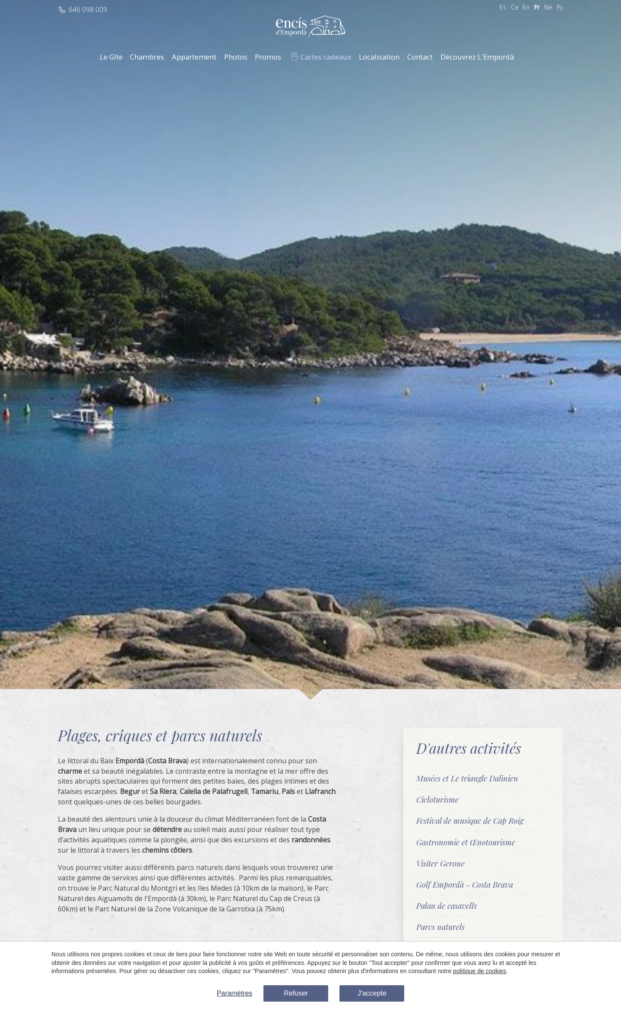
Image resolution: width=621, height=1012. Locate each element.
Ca (514, 7)
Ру (560, 7)
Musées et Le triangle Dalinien (467, 778)
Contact (420, 57)
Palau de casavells (446, 905)
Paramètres (235, 993)
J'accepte (372, 993)
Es (503, 7)
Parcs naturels (440, 926)
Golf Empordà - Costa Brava (464, 884)
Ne (548, 7)
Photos (235, 57)
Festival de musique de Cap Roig (469, 820)
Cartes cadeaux (326, 57)
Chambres (147, 57)
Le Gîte (111, 57)
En (526, 7)
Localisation (379, 57)
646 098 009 (88, 9)
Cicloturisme (437, 799)
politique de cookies (479, 971)
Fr (537, 7)
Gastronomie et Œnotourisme (465, 842)
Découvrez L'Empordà (477, 57)
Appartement (194, 57)
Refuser (296, 993)
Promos (268, 57)
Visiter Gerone (440, 863)
